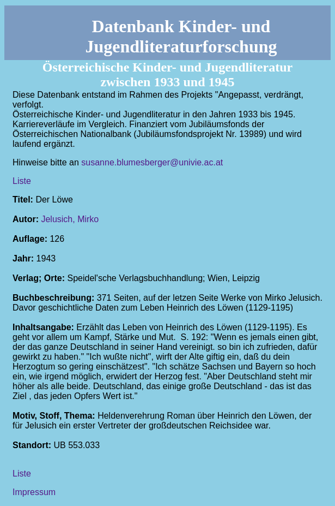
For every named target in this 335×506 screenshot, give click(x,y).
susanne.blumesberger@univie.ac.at (152, 162)
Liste (22, 181)
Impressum (34, 492)
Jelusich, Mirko (70, 219)
